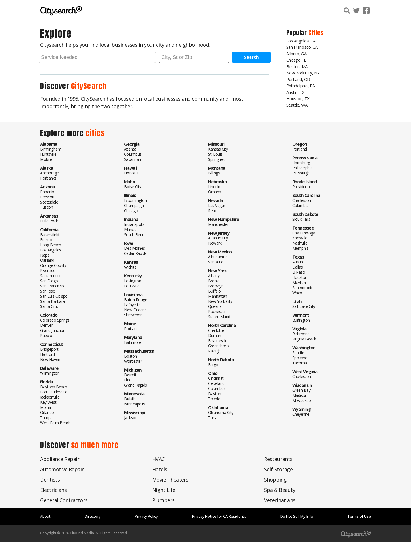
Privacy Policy (146, 516)
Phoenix (47, 191)
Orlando (47, 412)
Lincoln (214, 186)
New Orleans (135, 309)
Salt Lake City (303, 306)
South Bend (134, 234)
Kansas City (218, 149)
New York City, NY (303, 73)
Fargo (213, 364)
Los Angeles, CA (301, 41)
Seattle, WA (297, 105)
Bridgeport (49, 349)
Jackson (131, 417)
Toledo (214, 398)
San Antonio (302, 287)
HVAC (158, 459)
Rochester (217, 311)
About (45, 516)
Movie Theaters (170, 479)
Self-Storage (278, 469)
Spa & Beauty (279, 489)
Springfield (217, 159)
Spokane (299, 357)
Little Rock (49, 221)
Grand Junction (52, 330)
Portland (131, 328)
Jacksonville (49, 397)
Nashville (300, 243)
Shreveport (133, 315)
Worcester (133, 361)
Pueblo (46, 335)
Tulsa (212, 417)
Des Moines (134, 248)
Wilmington (49, 373)
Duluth (130, 398)
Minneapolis (134, 404)
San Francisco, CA (302, 47)
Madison (299, 395)
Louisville (132, 286)
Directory (93, 516)
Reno (212, 210)
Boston (130, 356)
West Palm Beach (55, 422)
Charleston (301, 200)
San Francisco (52, 286)
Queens (214, 306)
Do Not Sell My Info (296, 516)
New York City (220, 301)
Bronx (213, 280)
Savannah (132, 159)
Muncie (130, 229)
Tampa (46, 417)
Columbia (300, 205)
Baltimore (132, 342)
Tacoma (299, 363)
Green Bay (301, 390)
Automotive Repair (62, 469)
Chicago (131, 210)
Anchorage (49, 173)
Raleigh (214, 351)
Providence (301, 186)
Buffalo (214, 291)
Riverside (47, 270)
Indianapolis (134, 224)
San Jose (47, 291)
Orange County (53, 265)
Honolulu (132, 173)
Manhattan (217, 296)
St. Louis (215, 154)
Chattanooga (303, 233)
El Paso (298, 272)
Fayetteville (217, 340)
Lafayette (132, 304)
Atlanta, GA (296, 53)
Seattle (298, 352)
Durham (215, 335)
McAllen (299, 282)
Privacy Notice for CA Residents (219, 516)
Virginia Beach (304, 339)
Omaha (214, 191)
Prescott (47, 197)
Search (251, 57)
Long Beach (50, 244)
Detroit (130, 374)
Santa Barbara (52, 301)
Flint (127, 380)
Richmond (301, 333)
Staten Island (219, 316)
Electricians (53, 489)
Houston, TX (298, 98)
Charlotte (216, 330)
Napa (44, 255)
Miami (45, 407)
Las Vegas (217, 205)
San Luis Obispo (54, 296)
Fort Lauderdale (53, 392)
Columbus (133, 154)
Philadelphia (302, 167)
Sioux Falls (301, 219)
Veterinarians (279, 500)
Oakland (47, 260)
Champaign (134, 205)
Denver (46, 325)
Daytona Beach (53, 386)
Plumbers (163, 500)
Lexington (132, 280)
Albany (213, 275)
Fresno (46, 239)
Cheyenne (300, 414)
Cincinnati (216, 378)
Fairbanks (48, 178)
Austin (297, 262)
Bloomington (135, 200)
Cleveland (216, 383)
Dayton (214, 393)
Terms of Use (359, 516)
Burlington (301, 320)
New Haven (50, 359)
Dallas (297, 267)
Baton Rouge (135, 299)
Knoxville (299, 238)
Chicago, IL (296, 60)
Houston (299, 277)
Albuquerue (217, 256)
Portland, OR (298, 79)
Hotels (159, 469)
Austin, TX (295, 92)
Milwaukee (301, 400)
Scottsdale (49, 202)
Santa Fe (215, 262)
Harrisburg (301, 162)
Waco (297, 292)
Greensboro (218, 345)
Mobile (46, 159)
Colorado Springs (54, 320)
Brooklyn (215, 286)
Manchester (218, 224)
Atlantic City (218, 238)
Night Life (163, 489)
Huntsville (48, 154)
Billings (214, 173)
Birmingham (50, 149)
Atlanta (130, 149)
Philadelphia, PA (300, 85)
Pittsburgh (301, 173)
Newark (214, 243)
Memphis (300, 248)
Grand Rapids (135, 385)
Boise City (132, 186)
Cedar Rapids (135, 253)
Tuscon (46, 207)
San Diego (49, 280)
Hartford (47, 354)
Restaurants (278, 459)
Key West (48, 402)
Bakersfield (49, 234)
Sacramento (50, 275)
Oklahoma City (220, 412)
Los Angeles (50, 250)
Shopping (275, 479)
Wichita (130, 267)
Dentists (50, 479)
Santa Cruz (49, 306)
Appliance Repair (59, 459)
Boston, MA (297, 66)
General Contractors (64, 500)
